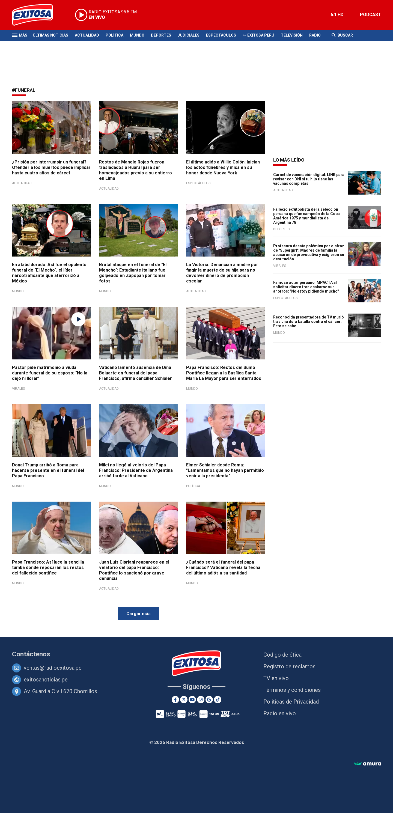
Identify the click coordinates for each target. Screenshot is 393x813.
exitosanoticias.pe (46, 679)
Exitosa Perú (260, 35)
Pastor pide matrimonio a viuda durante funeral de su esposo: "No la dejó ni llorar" (49, 373)
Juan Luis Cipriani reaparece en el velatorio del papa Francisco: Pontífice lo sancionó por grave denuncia (134, 570)
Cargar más (138, 613)
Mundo (137, 35)
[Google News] (209, 699)
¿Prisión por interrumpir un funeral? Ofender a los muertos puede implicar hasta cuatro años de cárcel (51, 167)
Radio (315, 35)
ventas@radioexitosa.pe (53, 668)
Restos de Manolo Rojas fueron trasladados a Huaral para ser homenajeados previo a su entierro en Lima (135, 170)
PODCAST (370, 14)
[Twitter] (183, 699)
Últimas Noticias (50, 35)
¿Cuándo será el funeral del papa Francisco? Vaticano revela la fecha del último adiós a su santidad (223, 567)
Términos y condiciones (292, 690)
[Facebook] (175, 699)
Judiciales (189, 35)
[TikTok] (217, 699)
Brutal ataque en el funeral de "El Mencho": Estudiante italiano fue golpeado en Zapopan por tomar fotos (132, 273)
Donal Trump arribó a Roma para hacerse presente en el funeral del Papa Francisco (48, 470)
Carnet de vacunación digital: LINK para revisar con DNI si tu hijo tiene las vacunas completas (308, 179)
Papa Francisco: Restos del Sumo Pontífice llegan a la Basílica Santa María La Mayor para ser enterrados (223, 373)
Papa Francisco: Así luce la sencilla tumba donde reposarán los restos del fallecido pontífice (48, 567)
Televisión (292, 35)
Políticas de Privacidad (291, 701)
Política (114, 35)
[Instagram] (200, 699)
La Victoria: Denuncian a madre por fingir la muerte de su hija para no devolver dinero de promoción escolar (222, 273)
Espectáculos (221, 35)
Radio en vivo (279, 713)
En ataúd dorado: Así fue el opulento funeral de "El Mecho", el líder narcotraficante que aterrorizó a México (49, 273)
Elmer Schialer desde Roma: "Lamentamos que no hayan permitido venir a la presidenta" (225, 470)
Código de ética (282, 654)
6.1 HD (337, 14)
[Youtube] (192, 699)
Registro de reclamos (289, 666)
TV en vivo (276, 678)
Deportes (161, 35)
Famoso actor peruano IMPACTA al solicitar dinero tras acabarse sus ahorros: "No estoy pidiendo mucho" (306, 286)
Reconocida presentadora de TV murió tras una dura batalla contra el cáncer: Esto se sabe (308, 321)
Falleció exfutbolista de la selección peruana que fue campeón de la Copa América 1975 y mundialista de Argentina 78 (306, 216)
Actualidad (87, 35)
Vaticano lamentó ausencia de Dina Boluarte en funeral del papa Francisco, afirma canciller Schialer (135, 373)
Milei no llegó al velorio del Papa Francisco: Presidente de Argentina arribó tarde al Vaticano (136, 470)
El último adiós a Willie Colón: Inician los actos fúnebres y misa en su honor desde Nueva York (223, 167)
